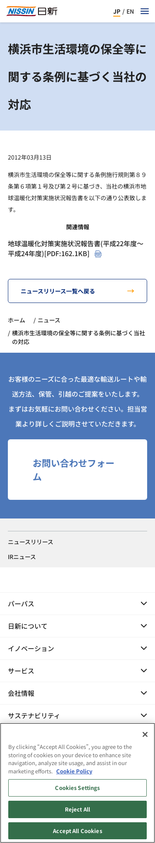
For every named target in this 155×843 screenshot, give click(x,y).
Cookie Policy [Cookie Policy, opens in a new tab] (74, 775)
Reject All (77, 813)
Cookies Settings (77, 792)
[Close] (145, 739)
